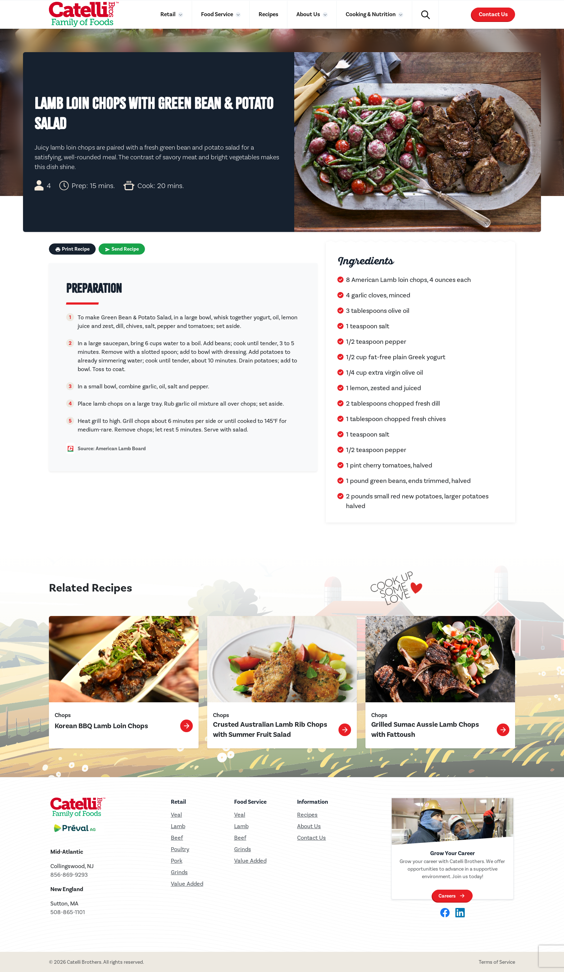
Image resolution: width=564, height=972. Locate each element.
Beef (177, 837)
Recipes (268, 14)
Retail (168, 14)
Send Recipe (122, 249)
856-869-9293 (69, 874)
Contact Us (493, 14)
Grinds (179, 872)
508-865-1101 (67, 912)
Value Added (187, 883)
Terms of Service (497, 962)
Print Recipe (72, 249)
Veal (239, 814)
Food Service (217, 14)
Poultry (180, 849)
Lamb (178, 826)
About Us (308, 14)
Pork (176, 860)
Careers (447, 896)
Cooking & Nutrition (371, 14)
